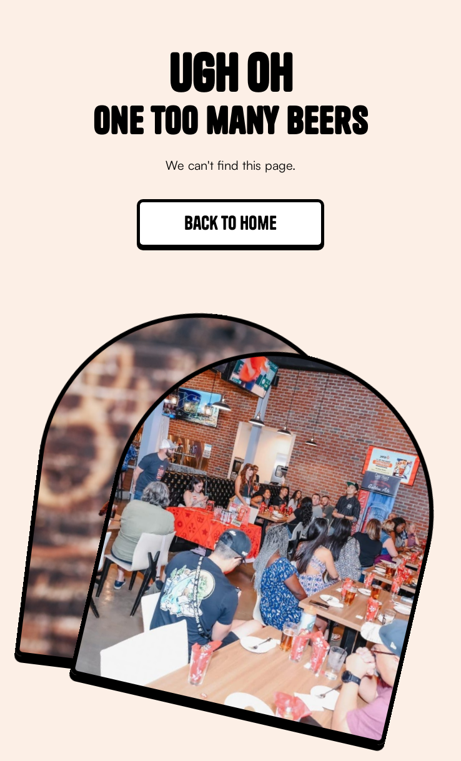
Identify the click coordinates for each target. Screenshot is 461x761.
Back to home (230, 223)
